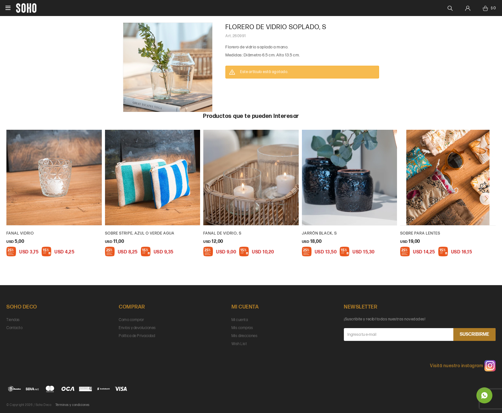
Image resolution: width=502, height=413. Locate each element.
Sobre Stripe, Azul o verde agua (139, 233)
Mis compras (242, 328)
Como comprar (131, 320)
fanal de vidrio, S (222, 233)
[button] (486, 198)
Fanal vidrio (20, 233)
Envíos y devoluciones (137, 328)
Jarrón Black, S (319, 233)
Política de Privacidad (137, 336)
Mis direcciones (244, 336)
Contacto (14, 328)
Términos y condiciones (72, 405)
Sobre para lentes (420, 233)
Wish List (239, 344)
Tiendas (13, 320)
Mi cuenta (239, 320)
